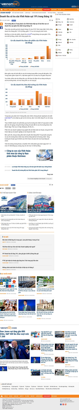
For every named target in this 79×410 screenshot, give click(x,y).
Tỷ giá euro (33, 386)
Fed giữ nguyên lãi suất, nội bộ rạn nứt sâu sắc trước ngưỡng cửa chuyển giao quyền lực (71, 347)
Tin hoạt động (52, 12)
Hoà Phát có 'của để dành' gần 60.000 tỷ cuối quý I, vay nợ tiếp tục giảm (41, 224)
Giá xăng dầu (71, 386)
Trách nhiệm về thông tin (7, 408)
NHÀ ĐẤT (32, 9)
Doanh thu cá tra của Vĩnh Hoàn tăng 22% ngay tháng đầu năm (12, 228)
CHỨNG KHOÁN (39, 9)
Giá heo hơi (40, 386)
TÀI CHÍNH (27, 9)
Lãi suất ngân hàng (63, 386)
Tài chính (39, 318)
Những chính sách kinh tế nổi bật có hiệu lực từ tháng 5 (18, 267)
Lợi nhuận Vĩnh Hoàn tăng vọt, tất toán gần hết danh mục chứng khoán (32, 167)
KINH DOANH (54, 9)
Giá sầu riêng (14, 388)
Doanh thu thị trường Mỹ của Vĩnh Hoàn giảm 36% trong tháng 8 (30, 170)
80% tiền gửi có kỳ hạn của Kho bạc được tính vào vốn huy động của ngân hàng (45, 314)
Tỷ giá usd (21, 386)
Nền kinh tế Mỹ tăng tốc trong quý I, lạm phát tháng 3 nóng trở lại (20, 240)
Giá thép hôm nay (6, 388)
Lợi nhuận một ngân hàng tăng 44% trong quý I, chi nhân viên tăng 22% (47, 372)
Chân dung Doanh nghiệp (39, 12)
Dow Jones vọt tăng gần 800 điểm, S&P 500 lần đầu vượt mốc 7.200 (14, 334)
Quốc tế (4, 242)
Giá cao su (32, 388)
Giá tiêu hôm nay (53, 386)
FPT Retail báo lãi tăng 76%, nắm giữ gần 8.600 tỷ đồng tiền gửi (40, 210)
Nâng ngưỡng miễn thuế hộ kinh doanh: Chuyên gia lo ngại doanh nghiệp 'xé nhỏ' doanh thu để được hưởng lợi (8, 315)
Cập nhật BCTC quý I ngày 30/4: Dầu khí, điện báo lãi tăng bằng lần (41, 220)
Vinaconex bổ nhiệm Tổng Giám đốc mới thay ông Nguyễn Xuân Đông (41, 228)
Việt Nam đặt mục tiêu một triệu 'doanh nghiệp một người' (18, 247)
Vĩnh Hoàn (8, 188)
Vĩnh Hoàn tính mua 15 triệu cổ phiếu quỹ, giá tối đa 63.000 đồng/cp (13, 224)
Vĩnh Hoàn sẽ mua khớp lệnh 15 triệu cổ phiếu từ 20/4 (13, 216)
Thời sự (4, 269)
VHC (14, 188)
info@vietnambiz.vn (9, 407)
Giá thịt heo (21, 388)
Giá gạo (26, 388)
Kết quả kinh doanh (17, 12)
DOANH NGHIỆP (46, 9)
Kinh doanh (4, 249)
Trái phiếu (60, 12)
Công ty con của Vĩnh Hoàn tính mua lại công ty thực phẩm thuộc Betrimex (18, 153)
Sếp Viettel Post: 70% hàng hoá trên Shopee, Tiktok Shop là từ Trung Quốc (71, 360)
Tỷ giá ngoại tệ (15, 386)
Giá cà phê (46, 386)
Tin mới (5, 237)
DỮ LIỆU (59, 9)
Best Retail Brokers (40, 388)
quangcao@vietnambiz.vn (68, 401)
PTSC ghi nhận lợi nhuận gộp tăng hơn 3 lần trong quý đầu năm (41, 216)
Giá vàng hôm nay (6, 386)
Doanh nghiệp (6, 13)
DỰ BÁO (10, 9)
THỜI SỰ (5, 9)
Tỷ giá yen (27, 386)
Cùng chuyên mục (35, 193)
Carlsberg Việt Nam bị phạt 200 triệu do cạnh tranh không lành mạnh (45, 289)
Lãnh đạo (27, 12)
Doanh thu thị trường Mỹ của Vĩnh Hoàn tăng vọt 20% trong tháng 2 (13, 220)
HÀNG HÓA (16, 9)
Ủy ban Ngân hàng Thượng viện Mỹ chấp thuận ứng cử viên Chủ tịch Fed (27, 313)
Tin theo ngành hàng (63, 14)
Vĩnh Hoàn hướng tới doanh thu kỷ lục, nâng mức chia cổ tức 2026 (13, 210)
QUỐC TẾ (21, 9)
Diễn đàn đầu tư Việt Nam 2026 (53, 388)
